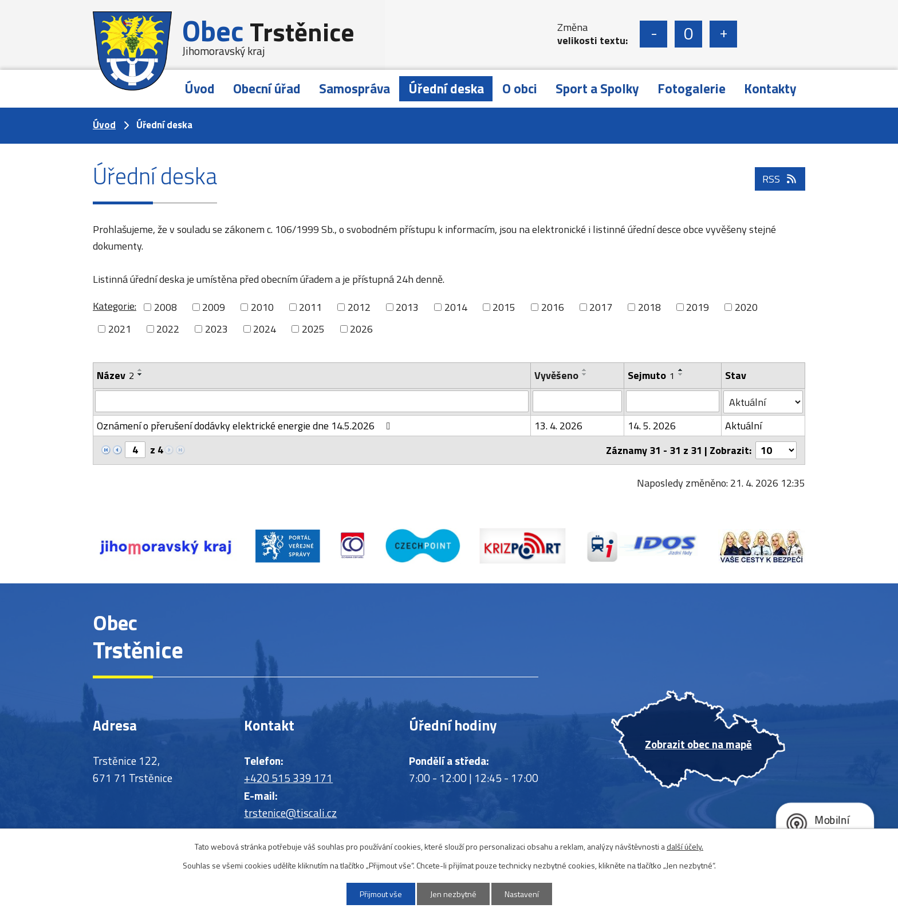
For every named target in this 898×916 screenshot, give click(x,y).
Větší (723, 34)
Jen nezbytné (453, 894)
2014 (455, 307)
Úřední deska (446, 88)
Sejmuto (651, 375)
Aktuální (743, 425)
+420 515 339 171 (288, 777)
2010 (262, 307)
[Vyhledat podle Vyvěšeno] (577, 401)
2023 (216, 329)
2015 (504, 307)
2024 (264, 329)
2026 (361, 329)
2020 (746, 307)
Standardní (688, 34)
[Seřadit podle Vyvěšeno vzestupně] (584, 370)
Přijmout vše (381, 894)
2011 (310, 307)
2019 (697, 307)
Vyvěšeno (556, 375)
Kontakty (770, 88)
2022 (167, 329)
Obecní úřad (267, 88)
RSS (780, 179)
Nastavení (522, 894)
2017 (600, 307)
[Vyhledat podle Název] (312, 401)
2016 (552, 307)
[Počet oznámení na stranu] (776, 450)
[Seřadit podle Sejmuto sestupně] (681, 374)
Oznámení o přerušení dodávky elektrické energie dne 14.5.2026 (246, 425)
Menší (653, 34)
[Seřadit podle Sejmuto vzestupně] (681, 370)
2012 (359, 307)
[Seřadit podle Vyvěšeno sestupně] (584, 374)
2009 (213, 307)
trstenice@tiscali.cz (290, 812)
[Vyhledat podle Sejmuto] (672, 401)
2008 (165, 307)
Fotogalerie (691, 88)
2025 (313, 329)
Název (115, 375)
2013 (407, 307)
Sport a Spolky (597, 88)
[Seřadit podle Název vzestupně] (140, 370)
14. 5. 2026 (652, 425)
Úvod (199, 88)
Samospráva (354, 88)
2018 (649, 307)
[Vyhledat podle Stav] (763, 401)
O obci (519, 88)
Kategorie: (114, 306)
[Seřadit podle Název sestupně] (140, 374)
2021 (119, 329)
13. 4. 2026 (558, 425)
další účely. (685, 846)
